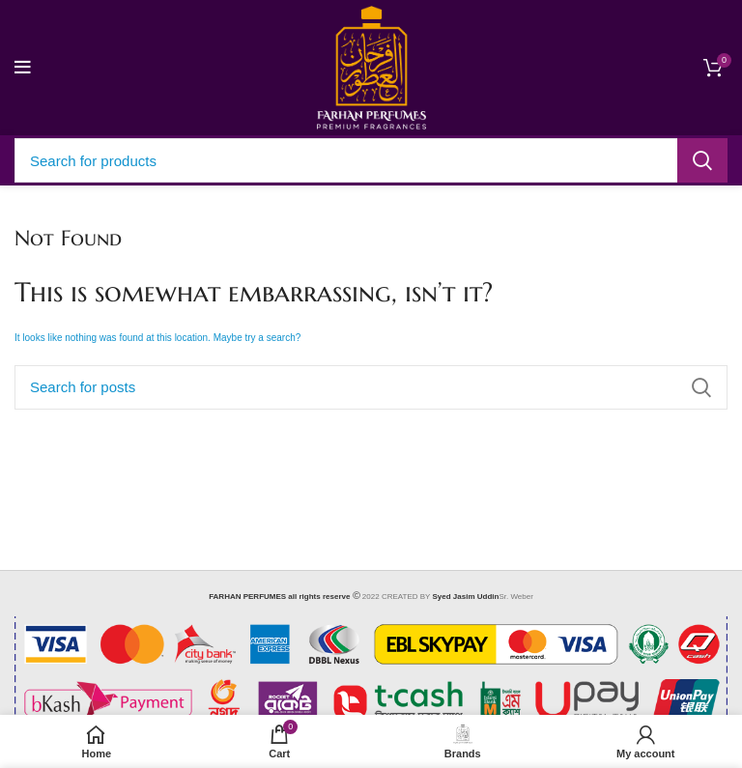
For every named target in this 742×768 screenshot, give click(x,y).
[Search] (371, 160)
